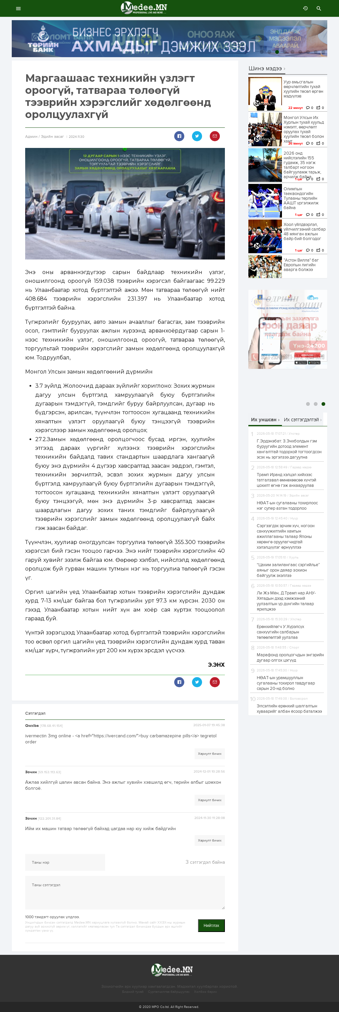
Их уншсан (264, 420)
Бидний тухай (133, 992)
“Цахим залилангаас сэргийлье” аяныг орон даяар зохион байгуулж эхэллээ (288, 570)
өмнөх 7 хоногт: (303, 8)
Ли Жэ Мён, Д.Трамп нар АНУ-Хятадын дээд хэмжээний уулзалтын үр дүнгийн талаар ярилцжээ (286, 601)
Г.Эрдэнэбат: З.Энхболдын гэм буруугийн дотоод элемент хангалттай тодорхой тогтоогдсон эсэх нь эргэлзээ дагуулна (289, 449)
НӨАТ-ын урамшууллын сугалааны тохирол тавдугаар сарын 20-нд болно (286, 683)
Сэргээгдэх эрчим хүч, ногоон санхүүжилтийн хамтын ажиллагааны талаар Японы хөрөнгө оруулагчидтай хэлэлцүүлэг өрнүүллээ (285, 536)
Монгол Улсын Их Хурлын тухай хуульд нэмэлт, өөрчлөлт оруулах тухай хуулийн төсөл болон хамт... (304, 129)
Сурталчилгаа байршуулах (169, 992)
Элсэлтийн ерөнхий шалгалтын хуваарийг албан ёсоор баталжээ (289, 708)
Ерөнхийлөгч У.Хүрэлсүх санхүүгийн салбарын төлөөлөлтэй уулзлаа (280, 632)
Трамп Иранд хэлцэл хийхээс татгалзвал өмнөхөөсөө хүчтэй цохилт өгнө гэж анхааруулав (286, 480)
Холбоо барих (205, 992)
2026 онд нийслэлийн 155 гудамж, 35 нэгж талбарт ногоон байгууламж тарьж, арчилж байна (302, 165)
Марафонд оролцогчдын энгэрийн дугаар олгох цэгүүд (290, 657)
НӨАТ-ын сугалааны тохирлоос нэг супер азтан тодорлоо (287, 505)
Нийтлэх (211, 925)
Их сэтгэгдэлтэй (301, 420)
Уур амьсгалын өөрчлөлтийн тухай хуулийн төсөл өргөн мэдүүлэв (303, 89)
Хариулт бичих (210, 754)
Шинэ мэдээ (265, 69)
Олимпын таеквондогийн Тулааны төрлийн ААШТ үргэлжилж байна (301, 198)
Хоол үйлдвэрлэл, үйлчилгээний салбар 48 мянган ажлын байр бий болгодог (305, 231)
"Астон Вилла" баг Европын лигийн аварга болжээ (301, 265)
